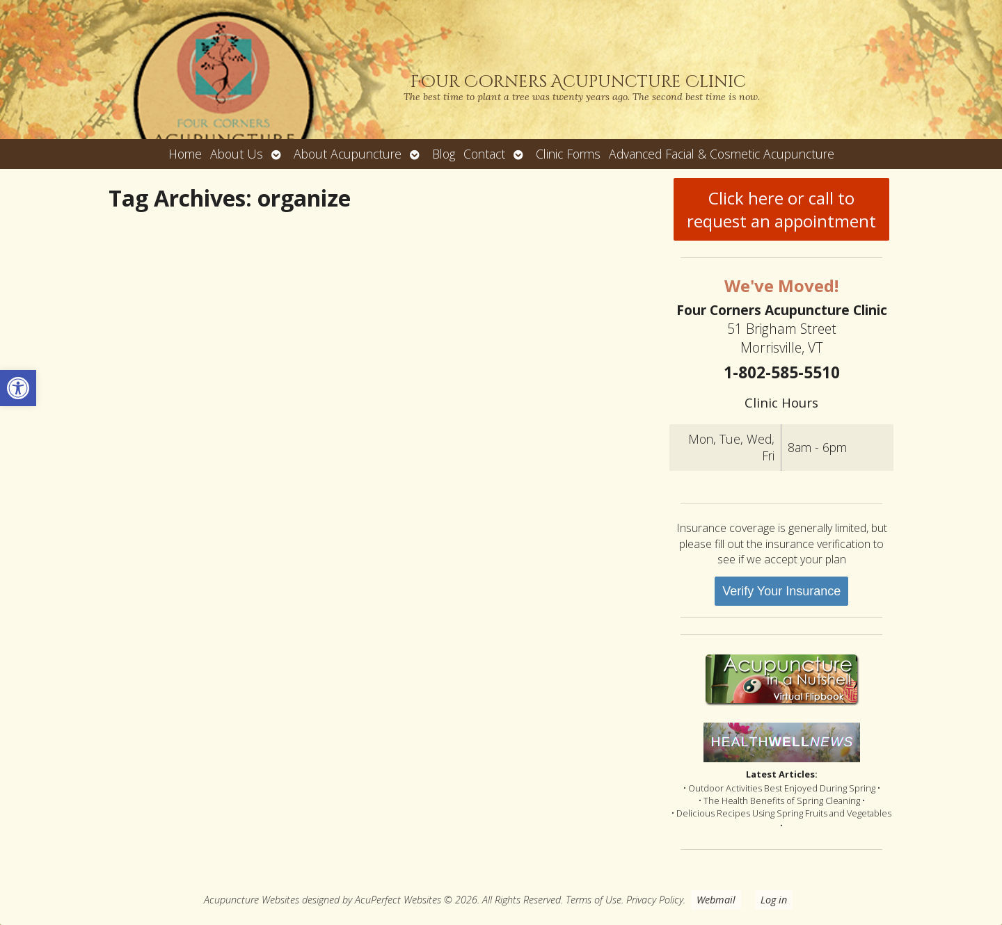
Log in (774, 899)
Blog (443, 153)
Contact (484, 153)
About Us (236, 153)
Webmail (716, 899)
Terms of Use (593, 899)
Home (185, 153)
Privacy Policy (654, 899)
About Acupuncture (347, 153)
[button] (18, 388)
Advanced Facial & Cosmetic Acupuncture (721, 153)
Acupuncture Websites (251, 899)
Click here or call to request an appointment (781, 209)
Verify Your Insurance (781, 591)
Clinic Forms (568, 153)
